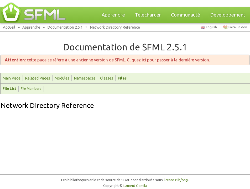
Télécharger (148, 15)
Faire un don (237, 27)
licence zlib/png (176, 180)
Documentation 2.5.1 (65, 27)
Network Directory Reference (115, 27)
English (211, 27)
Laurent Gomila (135, 186)
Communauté (185, 15)
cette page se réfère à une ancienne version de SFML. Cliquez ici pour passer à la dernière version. (107, 59)
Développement (227, 15)
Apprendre (113, 15)
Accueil (9, 27)
